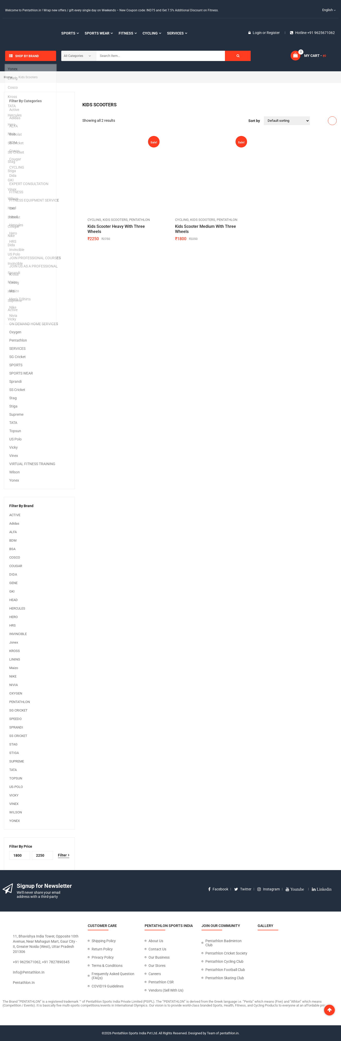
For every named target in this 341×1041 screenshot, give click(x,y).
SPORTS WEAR (21, 373)
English (324, 10)
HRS (12, 241)
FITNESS (16, 192)
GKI (12, 208)
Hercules (16, 225)
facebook (218, 889)
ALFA (13, 126)
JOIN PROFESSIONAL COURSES (35, 258)
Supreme (16, 414)
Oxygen (15, 332)
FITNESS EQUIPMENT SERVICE (34, 200)
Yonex (14, 480)
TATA (13, 423)
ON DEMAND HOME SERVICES (33, 324)
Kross (14, 274)
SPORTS (15, 365)
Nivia (13, 316)
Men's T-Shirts (20, 299)
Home (8, 77)
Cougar (15, 159)
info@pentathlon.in (29, 972)
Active (14, 110)
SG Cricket (17, 357)
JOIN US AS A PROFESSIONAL (33, 266)
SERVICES (17, 348)
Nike (12, 307)
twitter (242, 889)
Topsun (15, 431)
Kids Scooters (115, 220)
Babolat (15, 134)
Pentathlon (18, 340)
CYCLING (16, 167)
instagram (268, 889)
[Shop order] (287, 120)
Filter (62, 855)
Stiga (13, 406)
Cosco (14, 151)
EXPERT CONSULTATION (28, 184)
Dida (12, 175)
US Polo (15, 439)
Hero (13, 233)
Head (13, 217)
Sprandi (15, 381)
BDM (13, 143)
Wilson (14, 472)
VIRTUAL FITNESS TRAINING (32, 464)
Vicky (13, 447)
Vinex (13, 456)
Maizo (14, 291)
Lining (14, 283)
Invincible (16, 250)
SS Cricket (17, 390)
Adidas (14, 118)
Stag (13, 398)
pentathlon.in (24, 983)
